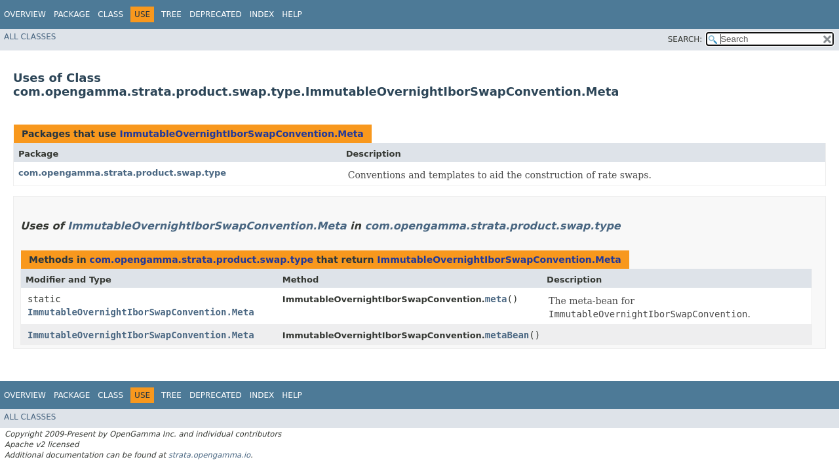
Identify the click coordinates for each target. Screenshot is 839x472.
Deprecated (215, 14)
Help (292, 14)
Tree (171, 14)
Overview (25, 14)
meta (496, 299)
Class (110, 14)
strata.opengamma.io (209, 455)
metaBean (507, 335)
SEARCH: (685, 39)
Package (72, 14)
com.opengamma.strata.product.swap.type (122, 173)
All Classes (30, 36)
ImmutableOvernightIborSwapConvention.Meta (241, 133)
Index (262, 14)
